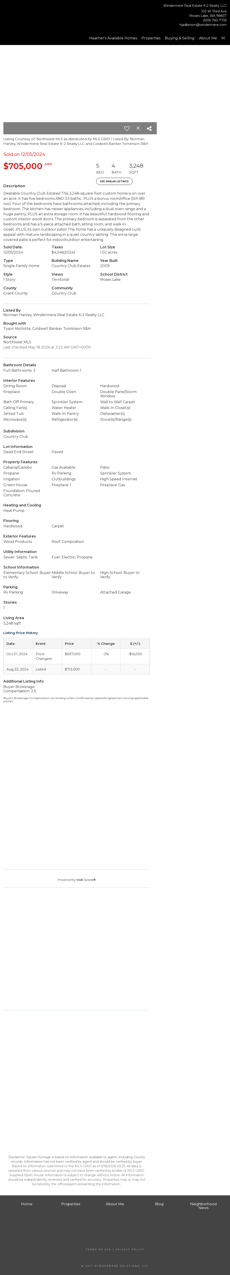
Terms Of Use (98, 1249)
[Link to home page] (27, 14)
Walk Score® (86, 879)
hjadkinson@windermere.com (203, 25)
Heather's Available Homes (113, 38)
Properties (151, 38)
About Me (208, 38)
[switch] (127, 128)
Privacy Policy (130, 1249)
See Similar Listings (114, 181)
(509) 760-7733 (215, 20)
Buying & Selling (180, 38)
